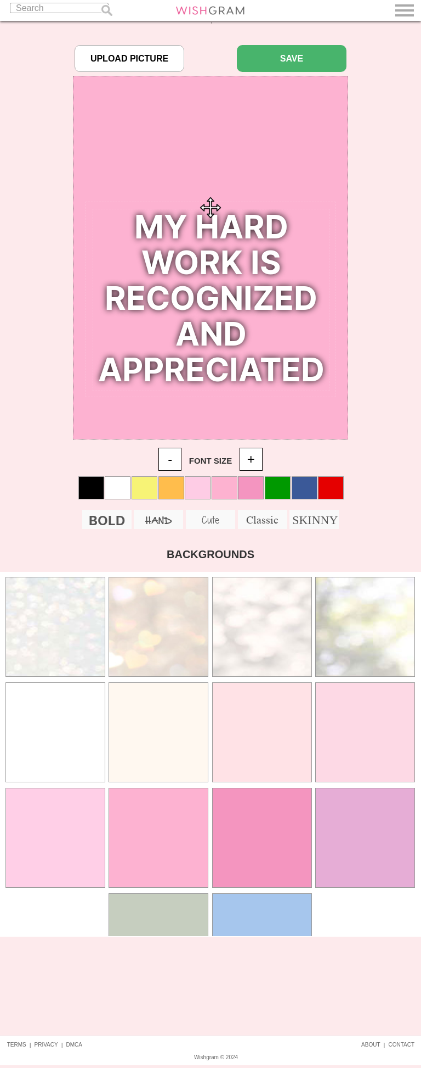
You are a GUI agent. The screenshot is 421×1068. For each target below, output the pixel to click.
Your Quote (211, 300)
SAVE (291, 58)
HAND (158, 521)
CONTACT (401, 1045)
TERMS (16, 1045)
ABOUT (370, 1045)
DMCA (74, 1045)
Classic (262, 520)
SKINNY (315, 520)
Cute (210, 520)
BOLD (107, 521)
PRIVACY (46, 1045)
